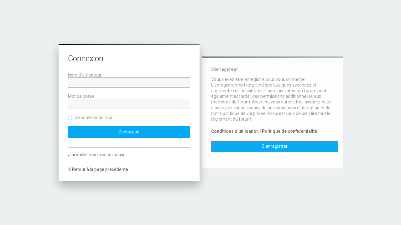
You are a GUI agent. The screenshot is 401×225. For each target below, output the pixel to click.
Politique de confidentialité (289, 131)
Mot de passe (81, 96)
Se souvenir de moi (90, 117)
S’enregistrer (275, 146)
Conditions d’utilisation (235, 131)
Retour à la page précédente (100, 169)
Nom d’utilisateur (85, 75)
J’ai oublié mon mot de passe (97, 154)
